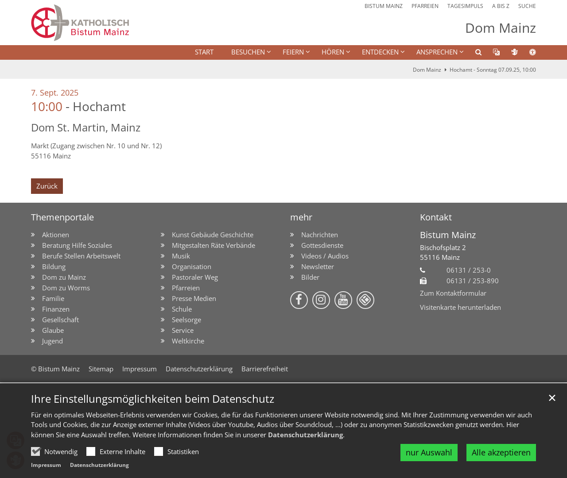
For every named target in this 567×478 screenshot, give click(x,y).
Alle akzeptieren (501, 452)
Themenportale (62, 217)
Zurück (47, 185)
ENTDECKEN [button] (380, 51)
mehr (301, 217)
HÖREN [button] (333, 51)
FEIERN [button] (293, 51)
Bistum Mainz (448, 234)
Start (204, 51)
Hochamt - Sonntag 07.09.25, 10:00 (493, 69)
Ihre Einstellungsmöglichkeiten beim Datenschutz (152, 398)
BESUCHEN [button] (248, 51)
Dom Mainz (427, 69)
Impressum (46, 465)
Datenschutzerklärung (305, 434)
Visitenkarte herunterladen (460, 307)
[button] (473, 53)
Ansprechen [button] (437, 51)
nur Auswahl (429, 452)
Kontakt (436, 217)
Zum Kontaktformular (453, 293)
